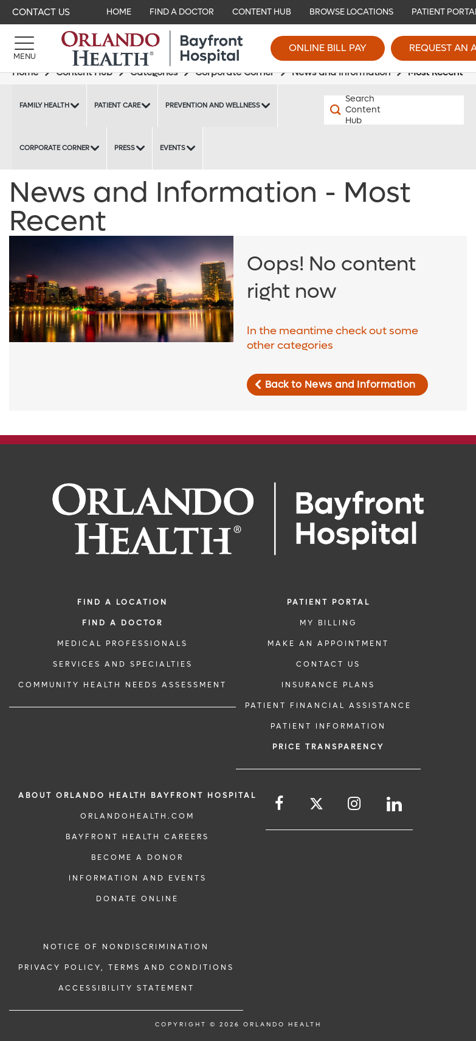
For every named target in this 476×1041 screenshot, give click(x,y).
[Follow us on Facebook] (280, 804)
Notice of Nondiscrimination (126, 947)
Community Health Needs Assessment (122, 685)
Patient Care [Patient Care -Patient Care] (117, 105)
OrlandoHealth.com (137, 816)
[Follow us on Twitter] (316, 806)
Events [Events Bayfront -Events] (172, 148)
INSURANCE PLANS (328, 685)
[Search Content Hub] (359, 110)
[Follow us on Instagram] (355, 804)
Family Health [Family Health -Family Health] (44, 105)
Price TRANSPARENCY (328, 747)
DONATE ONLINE (137, 899)
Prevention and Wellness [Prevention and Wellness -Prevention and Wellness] (212, 105)
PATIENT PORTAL (328, 602)
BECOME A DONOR (137, 857)
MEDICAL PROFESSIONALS (122, 643)
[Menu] (24, 48)
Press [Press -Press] (124, 148)
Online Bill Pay (328, 47)
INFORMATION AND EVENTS (138, 878)
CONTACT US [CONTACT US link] (328, 664)
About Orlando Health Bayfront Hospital (137, 795)
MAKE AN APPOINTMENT (328, 643)
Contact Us (41, 12)
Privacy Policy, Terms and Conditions (126, 967)
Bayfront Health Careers (137, 837)
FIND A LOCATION (122, 602)
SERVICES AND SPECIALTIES (123, 664)
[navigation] (238, 12)
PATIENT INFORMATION (328, 726)
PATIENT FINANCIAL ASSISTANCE (328, 705)
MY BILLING (328, 623)
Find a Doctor (122, 623)
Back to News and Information (340, 384)
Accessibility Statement (126, 988)
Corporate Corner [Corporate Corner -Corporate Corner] (54, 148)
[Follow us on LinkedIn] (395, 804)
